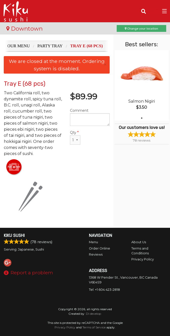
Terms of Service (94, 327)
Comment (90, 117)
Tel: (104, 290)
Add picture (14, 166)
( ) (153, 11)
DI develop (93, 314)
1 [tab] (141, 118)
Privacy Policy (142, 259)
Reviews (96, 254)
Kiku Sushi (14, 235)
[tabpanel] (141, 85)
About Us (138, 242)
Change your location (141, 28)
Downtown (24, 28)
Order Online (99, 248)
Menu (93, 242)
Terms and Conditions (140, 251)
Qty (75, 137)
